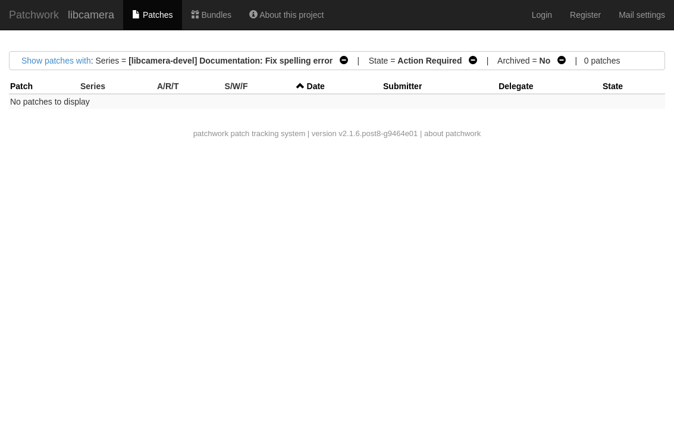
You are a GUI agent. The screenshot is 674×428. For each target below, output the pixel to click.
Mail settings (642, 15)
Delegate (516, 86)
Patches (152, 15)
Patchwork (34, 15)
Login (542, 15)
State (613, 86)
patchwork (210, 133)
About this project (286, 15)
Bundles (211, 15)
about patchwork (452, 133)
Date (316, 86)
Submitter (402, 86)
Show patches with (56, 60)
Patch (21, 86)
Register (585, 15)
